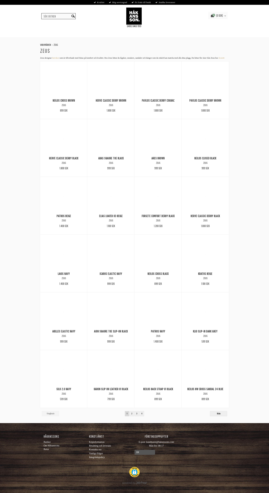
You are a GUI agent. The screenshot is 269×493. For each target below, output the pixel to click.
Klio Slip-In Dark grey (205, 331)
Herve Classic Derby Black (63, 158)
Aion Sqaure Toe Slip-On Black (111, 331)
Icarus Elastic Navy (111, 273)
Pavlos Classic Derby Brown (205, 100)
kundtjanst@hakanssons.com (160, 442)
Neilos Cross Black (158, 273)
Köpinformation (96, 442)
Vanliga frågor (96, 453)
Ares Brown (158, 158)
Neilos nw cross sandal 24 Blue (205, 389)
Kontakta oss (95, 449)
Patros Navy (158, 331)
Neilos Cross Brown (64, 100)
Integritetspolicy (97, 457)
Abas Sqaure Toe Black (111, 158)
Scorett (221, 58)
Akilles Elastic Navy (63, 331)
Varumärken (45, 44)
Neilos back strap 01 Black (158, 389)
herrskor (55, 58)
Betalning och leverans (100, 446)
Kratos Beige (205, 273)
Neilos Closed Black (205, 158)
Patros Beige (64, 216)
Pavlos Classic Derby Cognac (158, 100)
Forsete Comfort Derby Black (158, 216)
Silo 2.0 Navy (63, 389)
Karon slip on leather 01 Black (111, 389)
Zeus (56, 44)
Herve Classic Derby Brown (111, 100)
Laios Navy (64, 273)
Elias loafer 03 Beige (111, 216)
